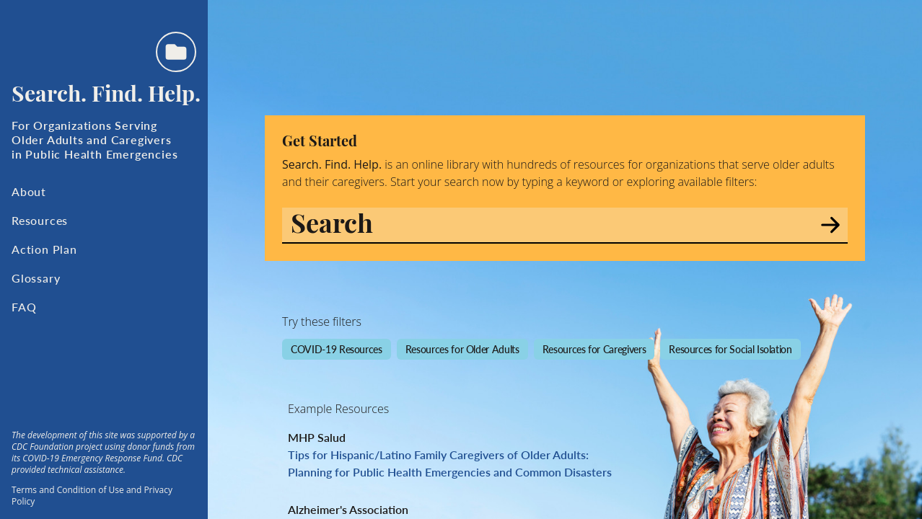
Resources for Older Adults (462, 349)
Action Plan (44, 249)
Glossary (36, 278)
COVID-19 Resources (336, 349)
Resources (40, 220)
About (29, 191)
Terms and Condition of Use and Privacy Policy (92, 495)
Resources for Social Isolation (730, 349)
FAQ (24, 306)
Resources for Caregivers (594, 349)
